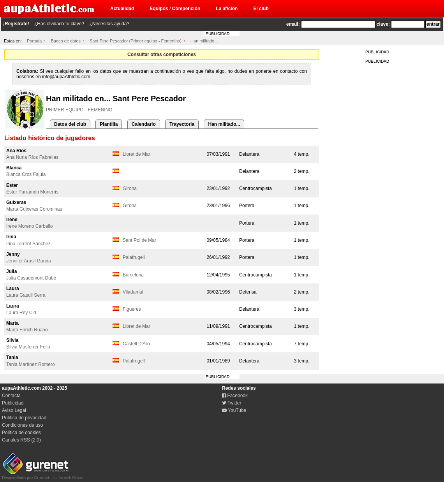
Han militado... (204, 41)
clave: (383, 24)
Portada (34, 41)
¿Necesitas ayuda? (109, 23)
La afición (227, 8)
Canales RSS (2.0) (21, 440)
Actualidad (122, 8)
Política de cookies (21, 432)
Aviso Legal (14, 410)
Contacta (11, 395)
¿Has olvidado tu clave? (59, 23)
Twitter (231, 403)
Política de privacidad (24, 417)
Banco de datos (66, 41)
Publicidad (12, 403)
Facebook (235, 395)
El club (260, 8)
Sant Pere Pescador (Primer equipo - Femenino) (135, 41)
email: (293, 24)
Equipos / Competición (175, 8)
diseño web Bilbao (42, 475)
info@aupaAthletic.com (66, 76)
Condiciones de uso (22, 425)
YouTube (234, 410)
